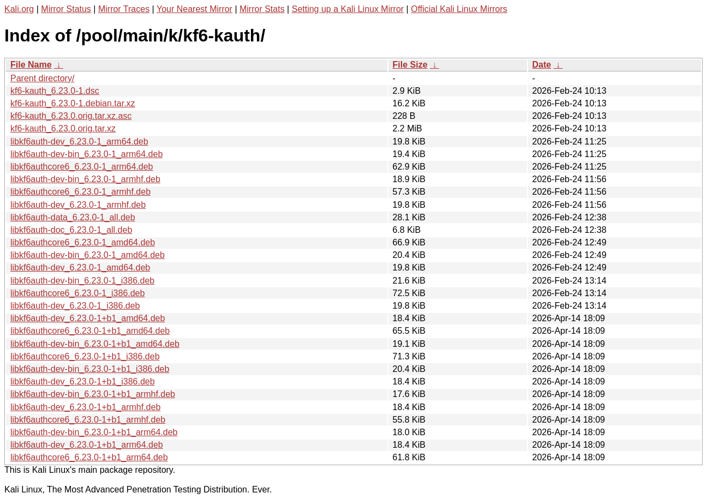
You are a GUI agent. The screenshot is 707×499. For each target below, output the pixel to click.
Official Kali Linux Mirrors (459, 9)
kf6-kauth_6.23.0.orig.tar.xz (63, 128)
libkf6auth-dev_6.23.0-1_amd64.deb (80, 267)
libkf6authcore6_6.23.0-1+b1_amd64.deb (90, 330)
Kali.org (19, 9)
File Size (410, 64)
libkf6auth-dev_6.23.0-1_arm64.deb (79, 141)
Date (542, 64)
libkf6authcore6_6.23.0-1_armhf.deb (80, 191)
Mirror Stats (262, 9)
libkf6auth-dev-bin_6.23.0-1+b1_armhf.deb (92, 394)
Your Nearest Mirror (194, 9)
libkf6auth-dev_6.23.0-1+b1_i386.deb (82, 381)
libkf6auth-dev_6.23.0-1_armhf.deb (78, 204)
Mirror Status (66, 9)
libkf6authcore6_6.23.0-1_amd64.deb (82, 242)
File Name (31, 64)
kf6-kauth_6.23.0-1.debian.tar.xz (72, 103)
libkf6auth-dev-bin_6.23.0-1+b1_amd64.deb (94, 343)
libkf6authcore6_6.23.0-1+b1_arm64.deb (89, 457)
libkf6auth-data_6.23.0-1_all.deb (72, 217)
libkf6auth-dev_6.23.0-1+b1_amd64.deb (87, 318)
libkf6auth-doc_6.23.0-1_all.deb (71, 230)
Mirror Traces (123, 9)
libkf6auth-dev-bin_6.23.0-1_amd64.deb (87, 255)
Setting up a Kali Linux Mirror (348, 9)
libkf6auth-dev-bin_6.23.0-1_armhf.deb (85, 179)
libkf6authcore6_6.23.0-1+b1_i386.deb (85, 356)
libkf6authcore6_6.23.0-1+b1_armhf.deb (87, 419)
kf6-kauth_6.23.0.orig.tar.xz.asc (70, 116)
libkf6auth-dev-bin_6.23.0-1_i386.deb (82, 280)
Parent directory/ (42, 78)
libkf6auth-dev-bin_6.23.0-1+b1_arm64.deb (93, 432)
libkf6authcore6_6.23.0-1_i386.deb (77, 293)
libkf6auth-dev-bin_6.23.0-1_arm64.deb (86, 154)
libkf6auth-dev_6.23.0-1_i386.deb (75, 305)
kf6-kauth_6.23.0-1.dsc (54, 90)
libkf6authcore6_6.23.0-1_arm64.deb (81, 166)
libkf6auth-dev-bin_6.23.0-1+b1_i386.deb (89, 369)
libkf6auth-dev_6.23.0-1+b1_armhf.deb (85, 407)
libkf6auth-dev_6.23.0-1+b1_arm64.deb (86, 444)
